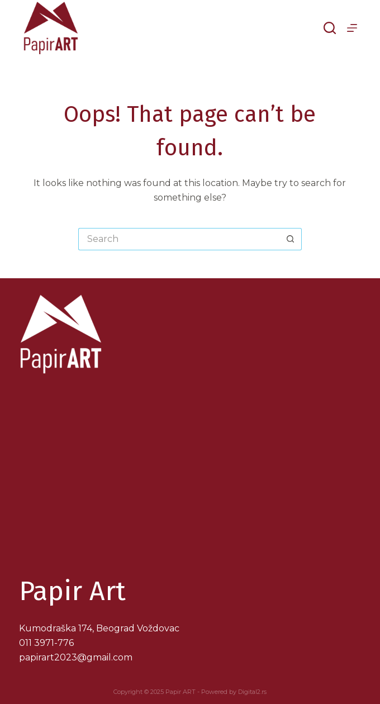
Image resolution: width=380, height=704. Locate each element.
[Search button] (290, 239)
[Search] (330, 28)
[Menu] (352, 28)
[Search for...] (178, 239)
